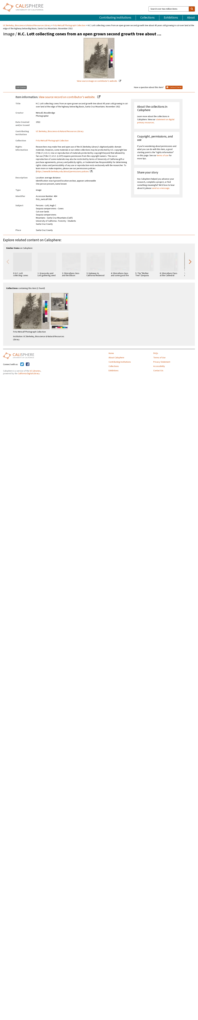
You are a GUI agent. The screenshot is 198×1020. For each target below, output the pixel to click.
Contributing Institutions (115, 17)
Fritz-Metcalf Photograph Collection (69, 25)
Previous (7, 261)
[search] (192, 9)
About (191, 17)
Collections (147, 17)
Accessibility (159, 366)
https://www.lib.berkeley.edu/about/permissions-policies (63, 171)
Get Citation (21, 87)
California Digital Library (29, 373)
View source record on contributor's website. (67, 97)
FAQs (155, 353)
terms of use (162, 155)
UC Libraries (35, 370)
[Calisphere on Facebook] (27, 364)
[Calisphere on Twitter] (22, 364)
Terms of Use (159, 358)
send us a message (160, 188)
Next (190, 261)
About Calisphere (116, 358)
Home (111, 353)
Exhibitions (171, 17)
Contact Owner (174, 87)
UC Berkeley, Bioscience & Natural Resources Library (27, 25)
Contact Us (158, 371)
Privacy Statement (161, 362)
